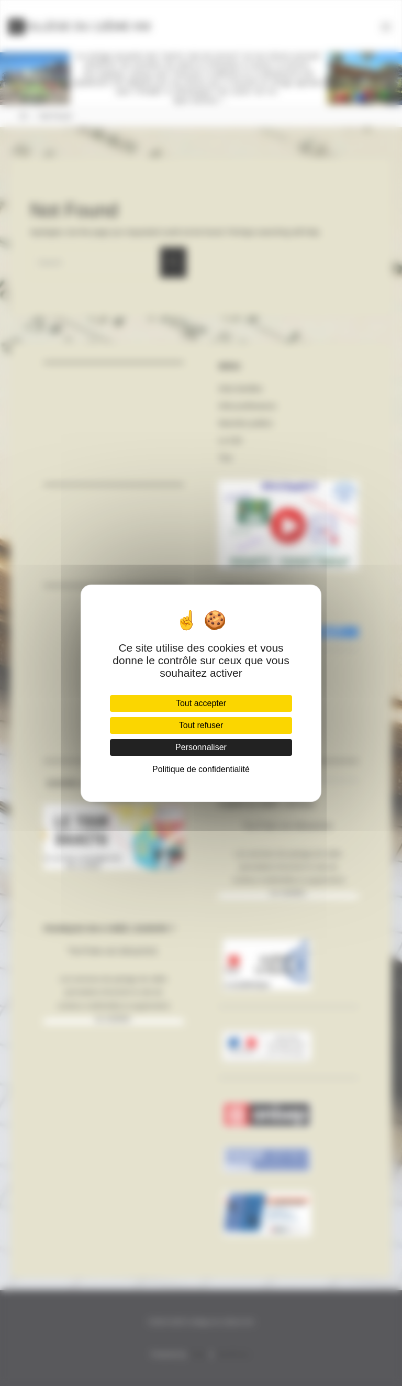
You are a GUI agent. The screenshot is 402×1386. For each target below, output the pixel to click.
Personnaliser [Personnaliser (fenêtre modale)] (201, 747)
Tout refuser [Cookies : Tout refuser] (201, 725)
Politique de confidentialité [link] (201, 769)
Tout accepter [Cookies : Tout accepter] (201, 703)
